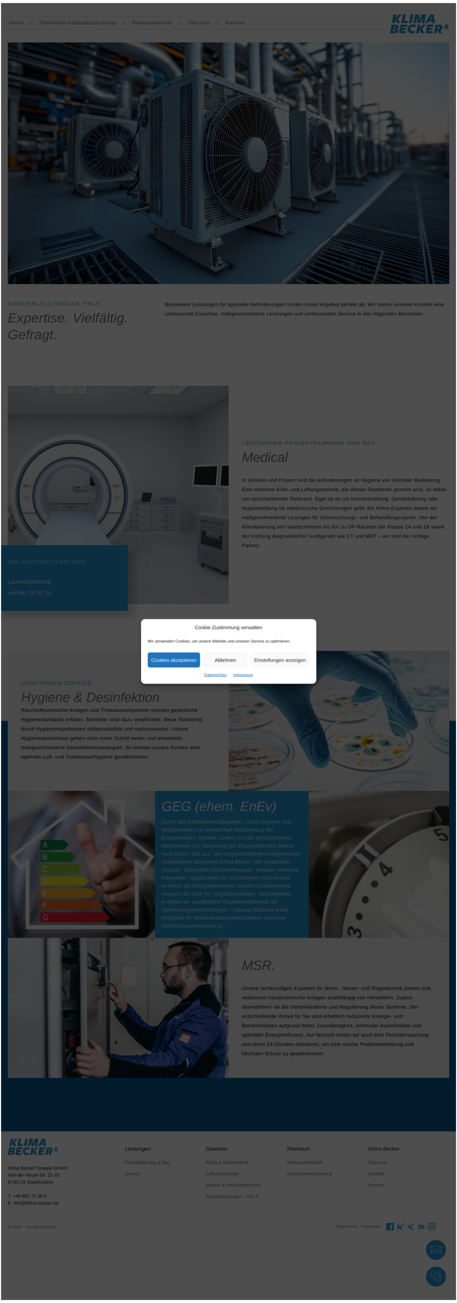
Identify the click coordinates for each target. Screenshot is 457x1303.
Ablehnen (225, 659)
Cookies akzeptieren (179, 659)
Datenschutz (216, 672)
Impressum (241, 672)
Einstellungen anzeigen (274, 659)
